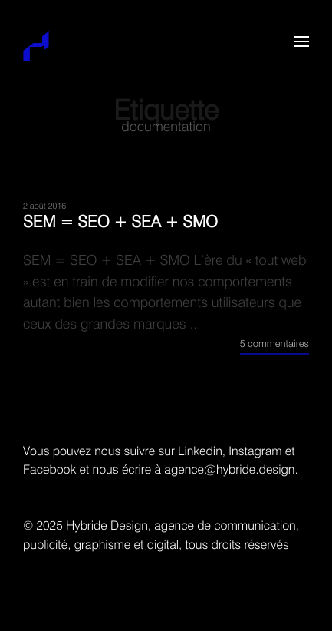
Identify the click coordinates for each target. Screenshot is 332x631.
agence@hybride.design (229, 470)
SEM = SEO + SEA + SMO (120, 223)
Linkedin (200, 452)
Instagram (254, 452)
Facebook (49, 470)
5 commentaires (274, 344)
